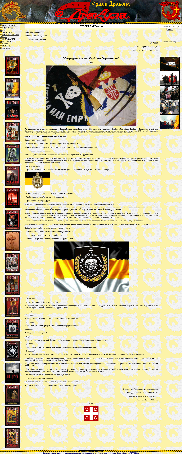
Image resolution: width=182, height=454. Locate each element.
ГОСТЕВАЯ (6, 46)
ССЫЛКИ (6, 48)
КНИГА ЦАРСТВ (8, 39)
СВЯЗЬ (5, 44)
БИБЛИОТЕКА (8, 28)
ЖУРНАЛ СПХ (8, 32)
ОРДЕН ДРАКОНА (9, 26)
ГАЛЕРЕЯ (6, 30)
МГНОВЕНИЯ (7, 41)
